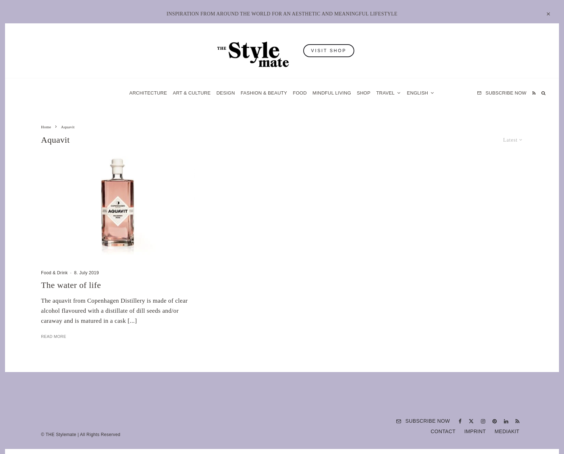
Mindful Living (332, 93)
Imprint (475, 431)
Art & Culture (191, 93)
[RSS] (533, 92)
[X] (471, 421)
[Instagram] (483, 421)
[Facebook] (460, 421)
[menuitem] (420, 92)
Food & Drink (54, 272)
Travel (385, 93)
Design (226, 93)
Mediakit (507, 431)
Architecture (148, 93)
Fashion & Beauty (264, 93)
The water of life (71, 285)
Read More (53, 336)
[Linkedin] (506, 421)
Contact (443, 431)
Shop (363, 93)
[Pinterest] (494, 421)
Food (300, 93)
